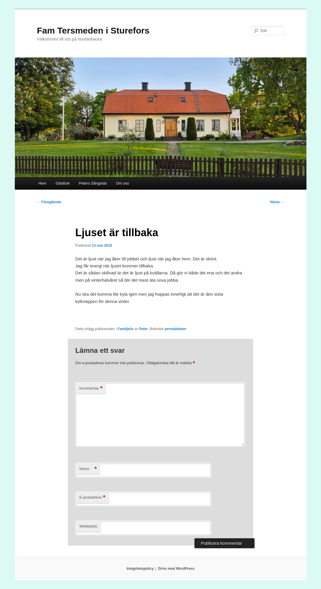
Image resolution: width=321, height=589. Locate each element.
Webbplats (88, 526)
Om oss (122, 183)
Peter (143, 329)
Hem (42, 183)
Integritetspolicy (140, 569)
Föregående (49, 202)
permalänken (175, 329)
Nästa (277, 202)
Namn (88, 469)
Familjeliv (125, 329)
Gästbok (63, 183)
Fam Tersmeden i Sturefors (93, 30)
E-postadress (92, 497)
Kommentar (91, 388)
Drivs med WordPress (176, 569)
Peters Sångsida (93, 183)
